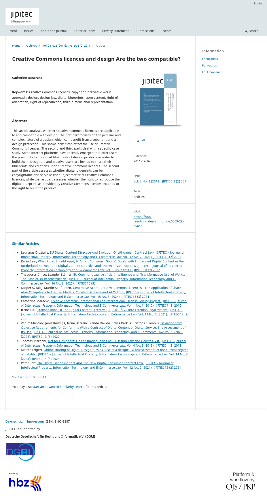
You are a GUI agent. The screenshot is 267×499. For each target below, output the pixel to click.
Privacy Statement (115, 31)
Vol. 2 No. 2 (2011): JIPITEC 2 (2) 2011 (66, 45)
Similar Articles (25, 243)
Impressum (35, 421)
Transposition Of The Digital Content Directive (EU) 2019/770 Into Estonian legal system (102, 310)
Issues (29, 31)
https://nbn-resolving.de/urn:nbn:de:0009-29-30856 (159, 221)
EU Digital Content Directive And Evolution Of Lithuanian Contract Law (102, 252)
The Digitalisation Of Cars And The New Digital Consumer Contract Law (90, 363)
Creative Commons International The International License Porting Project (106, 301)
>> (45, 377)
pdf (142, 140)
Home (16, 45)
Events (166, 31)
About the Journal (54, 31)
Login (258, 3)
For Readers (210, 59)
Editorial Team (84, 31)
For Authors (210, 65)
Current (11, 31)
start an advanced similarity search (58, 387)
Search (252, 31)
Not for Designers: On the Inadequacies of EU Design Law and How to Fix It (104, 341)
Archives (31, 45)
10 (38, 377)
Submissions (145, 31)
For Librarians (211, 72)
